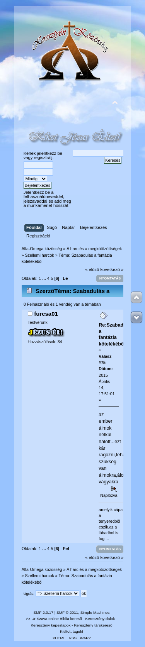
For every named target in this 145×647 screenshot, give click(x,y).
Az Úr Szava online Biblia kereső (54, 619)
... (44, 278)
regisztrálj (43, 157)
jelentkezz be (49, 153)
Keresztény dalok (99, 619)
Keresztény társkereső (93, 625)
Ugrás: (29, 593)
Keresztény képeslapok (50, 625)
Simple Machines (95, 612)
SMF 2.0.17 (43, 612)
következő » (112, 269)
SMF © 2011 (67, 612)
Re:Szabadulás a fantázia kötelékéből (116, 334)
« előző (92, 269)
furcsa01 (46, 313)
